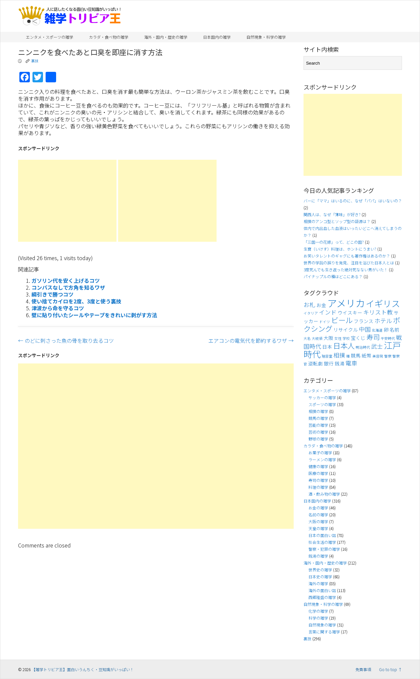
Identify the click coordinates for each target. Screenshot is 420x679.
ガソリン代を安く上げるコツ (66, 280)
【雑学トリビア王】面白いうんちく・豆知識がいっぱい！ (83, 669)
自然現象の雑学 (322, 625)
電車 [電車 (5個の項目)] (351, 363)
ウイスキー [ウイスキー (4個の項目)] (350, 312)
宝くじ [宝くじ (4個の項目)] (358, 337)
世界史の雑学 (320, 569)
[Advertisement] (67, 201)
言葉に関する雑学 (324, 631)
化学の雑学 (318, 611)
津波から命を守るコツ (58, 308)
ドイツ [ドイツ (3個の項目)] (324, 321)
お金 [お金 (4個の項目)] (321, 304)
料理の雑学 (318, 487)
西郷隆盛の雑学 (322, 597)
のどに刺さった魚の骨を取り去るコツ (66, 340)
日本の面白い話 (322, 535)
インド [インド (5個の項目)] (328, 312)
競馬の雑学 (318, 418)
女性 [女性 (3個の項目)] (338, 338)
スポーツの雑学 (322, 404)
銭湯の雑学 (318, 556)
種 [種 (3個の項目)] (348, 356)
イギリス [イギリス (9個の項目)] (383, 303)
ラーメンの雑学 (322, 459)
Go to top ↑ (390, 669)
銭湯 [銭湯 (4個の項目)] (340, 363)
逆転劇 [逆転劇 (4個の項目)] (315, 363)
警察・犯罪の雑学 (324, 549)
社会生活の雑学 (322, 542)
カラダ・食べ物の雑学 (108, 37)
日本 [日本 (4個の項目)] (327, 346)
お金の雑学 (318, 507)
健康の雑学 (318, 466)
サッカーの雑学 (322, 397)
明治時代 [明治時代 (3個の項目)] (363, 347)
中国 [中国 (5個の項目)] (365, 329)
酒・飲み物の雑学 (324, 494)
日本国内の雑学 (217, 37)
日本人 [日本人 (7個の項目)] (344, 345)
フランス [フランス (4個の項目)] (363, 321)
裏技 (34, 60)
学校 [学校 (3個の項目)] (346, 338)
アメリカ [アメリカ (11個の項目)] (346, 303)
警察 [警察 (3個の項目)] (387, 356)
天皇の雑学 (318, 528)
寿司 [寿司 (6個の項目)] (373, 337)
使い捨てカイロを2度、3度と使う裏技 (76, 301)
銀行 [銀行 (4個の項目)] (329, 363)
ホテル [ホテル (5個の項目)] (383, 321)
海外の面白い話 (322, 590)
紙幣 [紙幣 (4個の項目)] (366, 355)
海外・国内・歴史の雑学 (165, 37)
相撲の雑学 (318, 411)
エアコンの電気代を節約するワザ (251, 340)
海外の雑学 (318, 583)
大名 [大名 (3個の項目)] (307, 338)
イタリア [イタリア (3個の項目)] (311, 313)
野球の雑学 (318, 439)
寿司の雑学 (318, 480)
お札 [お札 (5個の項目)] (309, 304)
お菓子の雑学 (320, 452)
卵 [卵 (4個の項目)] (386, 329)
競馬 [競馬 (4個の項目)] (356, 355)
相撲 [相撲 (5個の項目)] (339, 355)
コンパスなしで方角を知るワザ (68, 287)
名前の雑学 (318, 514)
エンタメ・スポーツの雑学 (49, 37)
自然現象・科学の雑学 (266, 37)
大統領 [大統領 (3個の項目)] (317, 338)
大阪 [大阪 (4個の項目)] (328, 337)
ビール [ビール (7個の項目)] (342, 320)
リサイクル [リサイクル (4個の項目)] (345, 329)
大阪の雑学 (318, 521)
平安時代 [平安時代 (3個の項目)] (388, 338)
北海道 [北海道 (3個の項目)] (377, 330)
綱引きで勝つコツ (53, 294)
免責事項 (363, 669)
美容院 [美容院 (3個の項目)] (377, 356)
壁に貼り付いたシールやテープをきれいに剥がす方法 (94, 315)
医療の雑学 (318, 473)
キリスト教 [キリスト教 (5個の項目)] (378, 312)
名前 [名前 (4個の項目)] (394, 329)
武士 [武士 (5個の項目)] (377, 346)
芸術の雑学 (318, 432)
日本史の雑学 (320, 576)
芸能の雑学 (318, 425)
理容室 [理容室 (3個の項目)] (327, 356)
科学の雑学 (318, 618)
